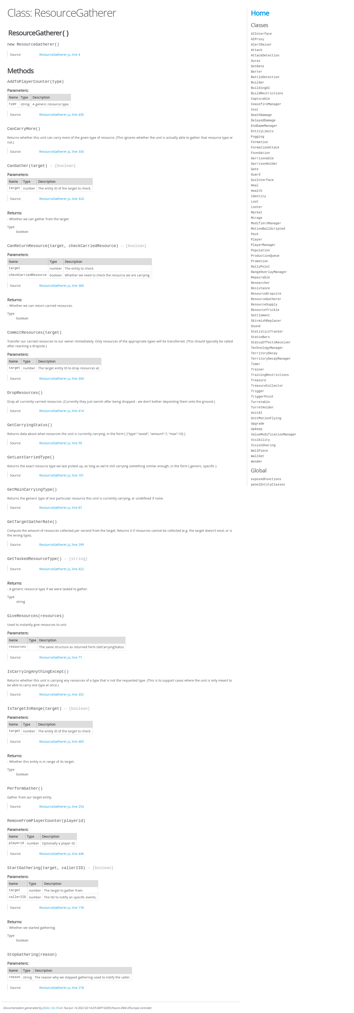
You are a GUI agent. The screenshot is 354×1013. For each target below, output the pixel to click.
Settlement (260, 315)
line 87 (77, 507)
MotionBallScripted (268, 229)
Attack (256, 50)
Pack (255, 234)
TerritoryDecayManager (271, 358)
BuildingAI (260, 88)
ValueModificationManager (273, 434)
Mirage (256, 218)
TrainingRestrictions (270, 375)
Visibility (260, 440)
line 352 (78, 694)
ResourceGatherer (266, 299)
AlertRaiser (261, 44)
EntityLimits (262, 131)
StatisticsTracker (267, 331)
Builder (257, 82)
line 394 (78, 378)
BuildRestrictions (267, 93)
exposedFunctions (266, 479)
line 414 (78, 410)
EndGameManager (264, 126)
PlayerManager (263, 245)
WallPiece (259, 451)
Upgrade (257, 423)
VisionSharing (263, 445)
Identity (258, 196)
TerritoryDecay (264, 353)
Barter (256, 71)
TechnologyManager (267, 348)
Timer (255, 364)
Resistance (260, 288)
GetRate (257, 66)
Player (256, 239)
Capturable (260, 99)
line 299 (78, 544)
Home (260, 13)
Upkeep (256, 429)
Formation (259, 142)
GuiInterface (262, 180)
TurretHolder (262, 407)
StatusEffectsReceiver (271, 342)
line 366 (78, 285)
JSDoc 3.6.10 (50, 1007)
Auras (255, 61)
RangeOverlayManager (269, 272)
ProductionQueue (265, 256)
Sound (255, 326)
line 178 (78, 907)
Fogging (257, 136)
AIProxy (257, 39)
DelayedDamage (263, 120)
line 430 (78, 114)
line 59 (77, 442)
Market (256, 212)
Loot (255, 201)
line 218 (78, 987)
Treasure (258, 380)
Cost (255, 109)
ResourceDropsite (266, 293)
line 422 (78, 568)
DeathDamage (261, 115)
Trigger (257, 391)
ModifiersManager (266, 223)
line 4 (76, 54)
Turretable (260, 402)
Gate (255, 169)
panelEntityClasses (268, 484)
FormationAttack (265, 147)
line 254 (78, 806)
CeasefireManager (266, 104)
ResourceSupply (264, 304)
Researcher (260, 283)
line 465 (78, 741)
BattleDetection (265, 77)
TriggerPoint (262, 396)
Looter (256, 207)
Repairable (260, 277)
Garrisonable (262, 158)
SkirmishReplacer (266, 321)
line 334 (78, 151)
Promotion (259, 261)
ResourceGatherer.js (54, 54)
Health (256, 191)
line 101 (78, 475)
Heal (255, 185)
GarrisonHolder (264, 164)
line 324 (78, 198)
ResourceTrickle (265, 310)
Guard (255, 174)
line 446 (78, 853)
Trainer (257, 369)
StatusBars (260, 337)
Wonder (256, 461)
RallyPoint (260, 266)
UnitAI (256, 413)
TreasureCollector (267, 386)
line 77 (77, 657)
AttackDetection (265, 55)
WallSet (257, 456)
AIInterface (261, 34)
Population (260, 250)
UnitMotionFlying (266, 418)
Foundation (260, 153)
